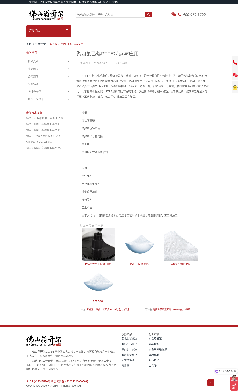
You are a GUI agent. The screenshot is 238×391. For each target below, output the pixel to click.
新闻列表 (31, 52)
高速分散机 (128, 360)
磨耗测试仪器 (129, 344)
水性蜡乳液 (155, 338)
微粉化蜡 (154, 354)
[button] (48, 30)
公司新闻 (33, 76)
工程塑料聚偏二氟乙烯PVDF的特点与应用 (108, 309)
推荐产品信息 (36, 99)
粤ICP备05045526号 (38, 381)
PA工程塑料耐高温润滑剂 (98, 263)
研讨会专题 (34, 91)
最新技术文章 (34, 112)
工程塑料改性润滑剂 (181, 263)
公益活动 (33, 84)
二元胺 (153, 365)
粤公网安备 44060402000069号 (69, 381)
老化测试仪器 (129, 338)
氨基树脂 (154, 344)
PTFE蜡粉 (98, 301)
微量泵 (125, 365)
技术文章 (40, 44)
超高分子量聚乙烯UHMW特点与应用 (171, 309)
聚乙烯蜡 (154, 360)
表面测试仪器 (129, 349)
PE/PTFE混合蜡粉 (139, 263)
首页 (29, 44)
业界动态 (33, 68)
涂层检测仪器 (129, 354)
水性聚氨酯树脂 (158, 349)
